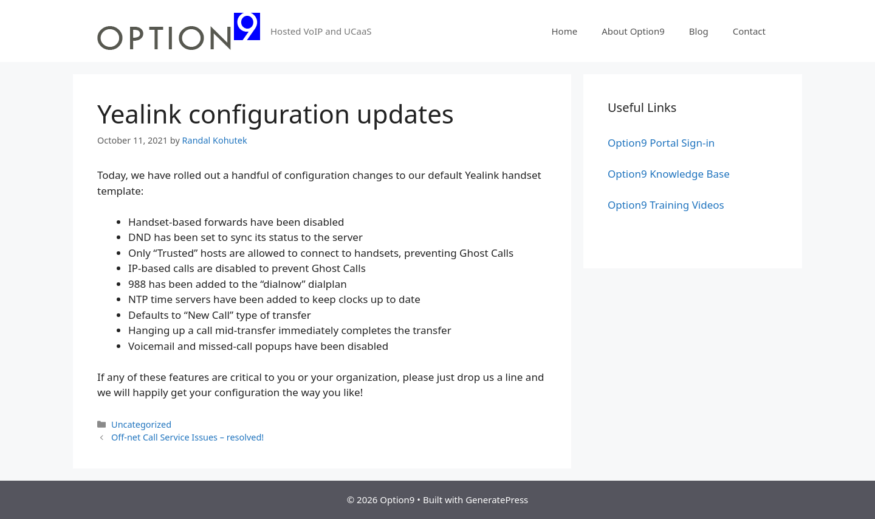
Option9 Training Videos (666, 205)
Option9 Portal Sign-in (661, 143)
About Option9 (633, 31)
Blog (699, 31)
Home (564, 31)
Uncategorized (141, 424)
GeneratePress (496, 499)
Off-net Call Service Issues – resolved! (187, 437)
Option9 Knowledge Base (669, 174)
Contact (749, 31)
